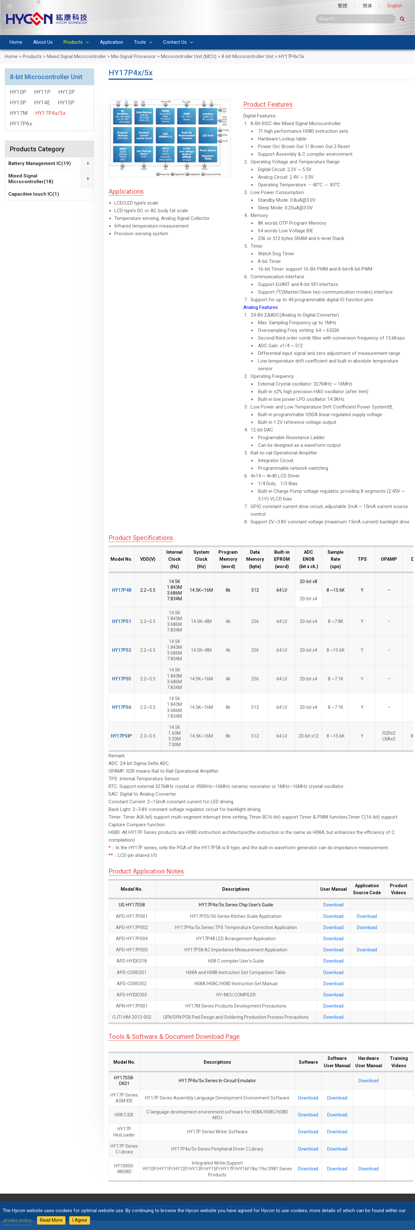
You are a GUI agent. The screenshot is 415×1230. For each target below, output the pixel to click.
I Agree (79, 1220)
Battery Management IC (39, 163)
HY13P (18, 102)
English (395, 6)
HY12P (66, 92)
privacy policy (18, 1220)
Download (333, 904)
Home (16, 42)
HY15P (66, 102)
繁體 (342, 6)
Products (73, 42)
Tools (140, 42)
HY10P (18, 92)
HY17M (18, 113)
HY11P (42, 92)
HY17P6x (21, 123)
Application (111, 42)
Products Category (37, 149)
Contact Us (175, 42)
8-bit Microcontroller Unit (46, 76)
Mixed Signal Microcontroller (30, 178)
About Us (43, 42)
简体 (367, 6)
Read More (51, 1220)
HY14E (42, 102)
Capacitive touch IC (33, 194)
